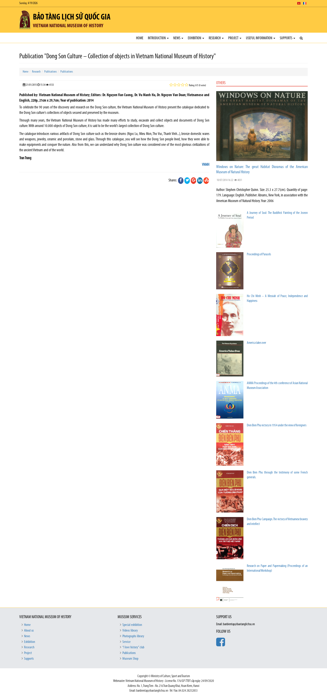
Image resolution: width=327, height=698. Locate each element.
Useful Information (260, 38)
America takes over (256, 343)
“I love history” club (133, 647)
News (178, 38)
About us (29, 630)
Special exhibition (132, 625)
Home (139, 38)
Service (126, 642)
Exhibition (196, 38)
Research (216, 38)
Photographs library (133, 636)
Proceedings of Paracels (259, 254)
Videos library (130, 630)
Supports (287, 38)
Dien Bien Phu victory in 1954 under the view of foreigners (276, 425)
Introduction (158, 38)
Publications (50, 71)
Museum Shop (130, 659)
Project (234, 38)
